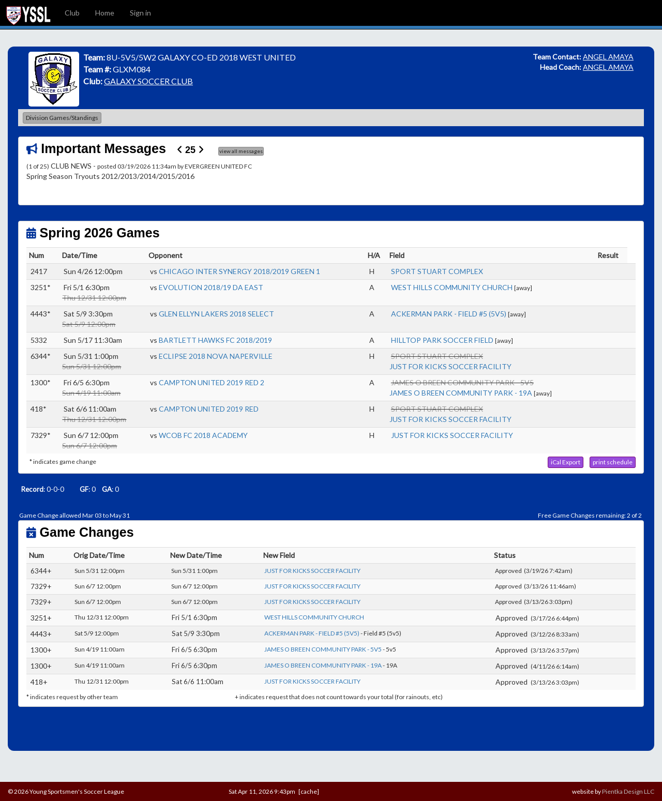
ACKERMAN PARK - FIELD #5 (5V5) (448, 313)
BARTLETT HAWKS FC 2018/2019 (215, 340)
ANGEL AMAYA (608, 56)
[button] (565, 462)
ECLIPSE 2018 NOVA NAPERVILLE (216, 356)
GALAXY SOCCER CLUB (148, 81)
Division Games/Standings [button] (62, 118)
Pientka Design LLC (628, 791)
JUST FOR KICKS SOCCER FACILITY (450, 366)
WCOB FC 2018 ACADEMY (203, 435)
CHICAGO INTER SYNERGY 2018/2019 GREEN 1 (239, 271)
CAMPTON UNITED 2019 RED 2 (211, 382)
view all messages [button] (241, 151)
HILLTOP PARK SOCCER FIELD (442, 340)
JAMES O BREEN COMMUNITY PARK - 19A (460, 392)
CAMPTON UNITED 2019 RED (209, 408)
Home (104, 12)
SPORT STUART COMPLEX (437, 271)
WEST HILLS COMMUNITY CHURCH (452, 287)
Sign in (140, 12)
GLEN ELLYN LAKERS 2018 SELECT (216, 313)
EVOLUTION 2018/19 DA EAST (211, 287)
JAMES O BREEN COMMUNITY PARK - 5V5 (323, 649)
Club (72, 12)
